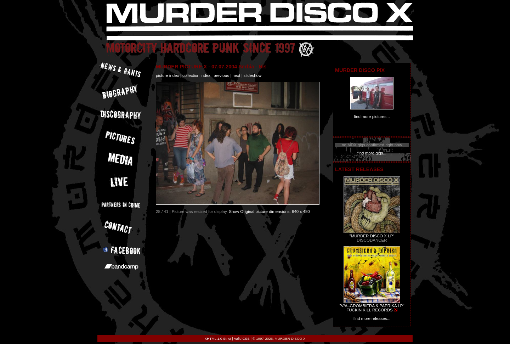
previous (221, 75)
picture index (167, 75)
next (236, 75)
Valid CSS (242, 338)
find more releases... (372, 318)
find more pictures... (372, 116)
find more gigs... (371, 153)
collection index (196, 75)
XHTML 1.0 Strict (218, 338)
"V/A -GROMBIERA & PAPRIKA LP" (371, 306)
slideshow (253, 75)
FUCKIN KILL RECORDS (369, 310)
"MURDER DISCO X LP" (372, 236)
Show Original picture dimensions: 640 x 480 (269, 211)
